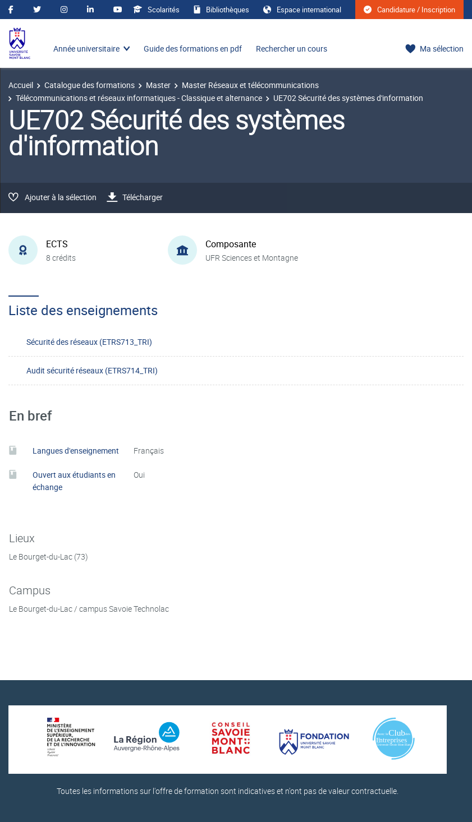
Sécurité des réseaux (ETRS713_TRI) (89, 341)
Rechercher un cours (291, 48)
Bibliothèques (221, 9)
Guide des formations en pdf (193, 48)
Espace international (302, 9)
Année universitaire (86, 48)
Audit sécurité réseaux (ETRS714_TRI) (92, 370)
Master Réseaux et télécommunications (250, 85)
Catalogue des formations (89, 85)
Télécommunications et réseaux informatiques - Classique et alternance (139, 98)
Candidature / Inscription (409, 9)
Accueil (20, 85)
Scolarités (156, 9)
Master (158, 85)
